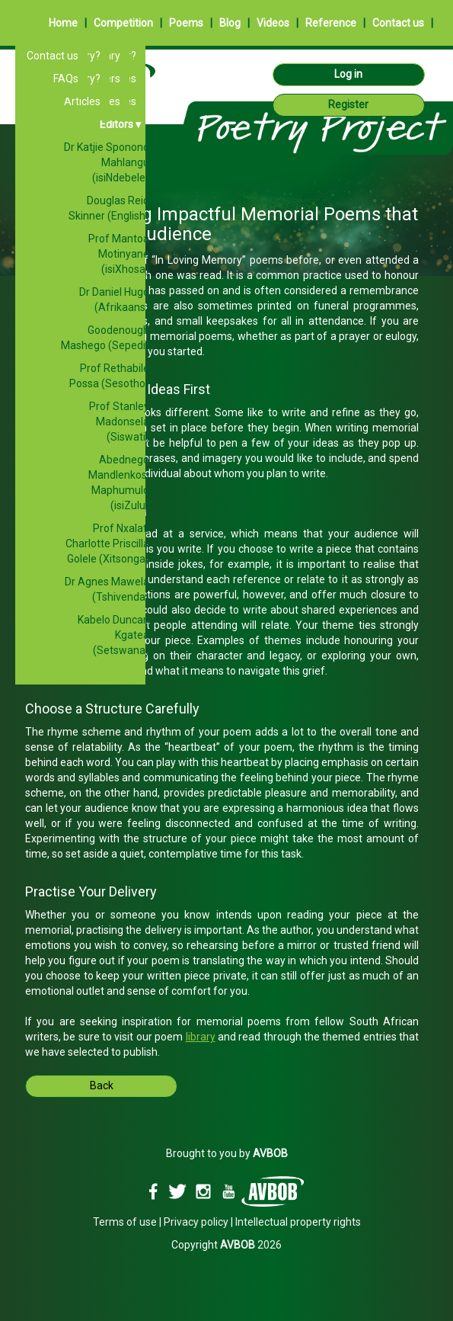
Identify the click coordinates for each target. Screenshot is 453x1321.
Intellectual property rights (298, 1222)
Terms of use (125, 1222)
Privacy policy (196, 1222)
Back (101, 1085)
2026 (251, 1245)
